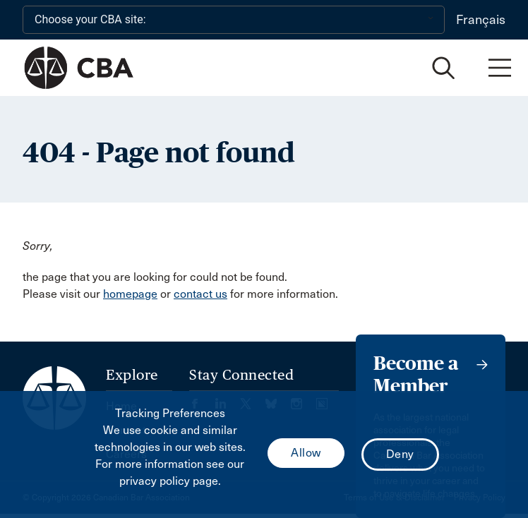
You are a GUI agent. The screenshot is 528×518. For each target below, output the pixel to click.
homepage (130, 294)
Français (480, 19)
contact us (200, 294)
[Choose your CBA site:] (234, 20)
